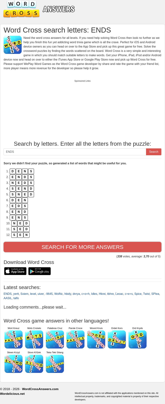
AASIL (8, 298)
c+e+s (129, 293)
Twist (146, 293)
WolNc (58, 293)
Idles (94, 293)
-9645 (49, 293)
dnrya (76, 293)
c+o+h (86, 293)
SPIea (155, 293)
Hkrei (102, 293)
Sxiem (24, 293)
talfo (16, 298)
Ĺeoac (119, 293)
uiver (41, 293)
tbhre (110, 293)
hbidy (67, 293)
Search (153, 151)
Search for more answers (82, 247)
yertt (16, 293)
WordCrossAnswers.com (40, 389)
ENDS (8, 293)
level (33, 293)
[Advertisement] (82, 109)
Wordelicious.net (12, 394)
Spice (138, 293)
